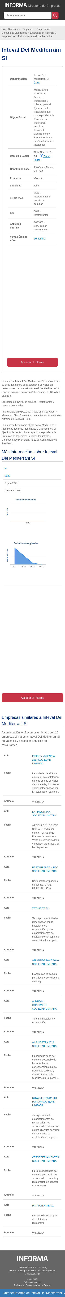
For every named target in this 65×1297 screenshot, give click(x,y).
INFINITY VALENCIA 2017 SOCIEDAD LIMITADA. (43, 760)
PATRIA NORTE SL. (43, 1205)
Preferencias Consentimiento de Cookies (32, 1285)
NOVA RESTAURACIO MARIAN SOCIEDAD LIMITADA (44, 1102)
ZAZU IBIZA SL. (41, 908)
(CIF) (37, 82)
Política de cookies (32, 1282)
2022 (7, 475)
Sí (6, 468)
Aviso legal (33, 1279)
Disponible (39, 238)
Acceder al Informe (32, 362)
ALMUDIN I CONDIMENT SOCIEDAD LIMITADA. (44, 1005)
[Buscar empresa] (28, 15)
